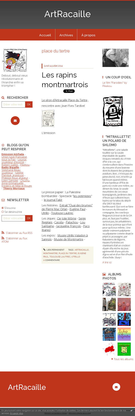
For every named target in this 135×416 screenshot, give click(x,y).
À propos (88, 35)
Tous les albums (123, 359)
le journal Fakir (53, 200)
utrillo (75, 256)
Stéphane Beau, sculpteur (11, 171)
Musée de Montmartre (68, 239)
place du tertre (68, 253)
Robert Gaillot (10, 164)
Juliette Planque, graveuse (13, 174)
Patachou (72, 222)
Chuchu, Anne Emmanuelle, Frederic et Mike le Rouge (17, 183)
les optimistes (82, 196)
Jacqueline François (68, 226)
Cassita (58, 222)
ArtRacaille (67, 14)
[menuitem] (45, 34)
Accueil (45, 35)
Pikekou (25, 164)
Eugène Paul (77, 209)
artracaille (82, 250)
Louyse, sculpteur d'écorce (14, 161)
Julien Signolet (10, 180)
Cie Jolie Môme (66, 218)
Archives (66, 35)
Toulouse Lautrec (62, 213)
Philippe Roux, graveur (15, 178)
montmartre (50, 253)
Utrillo (45, 213)
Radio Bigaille (10, 167)
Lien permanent (53, 250)
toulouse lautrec (60, 256)
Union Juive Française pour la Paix (14, 158)
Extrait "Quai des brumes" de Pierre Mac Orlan (67, 207)
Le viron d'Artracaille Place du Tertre (64, 100)
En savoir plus (16, 413)
